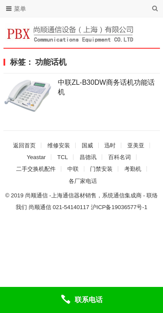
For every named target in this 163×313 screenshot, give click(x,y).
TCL (62, 157)
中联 (73, 169)
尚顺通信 (40, 207)
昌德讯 (88, 157)
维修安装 (58, 145)
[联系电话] (81, 300)
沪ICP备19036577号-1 (119, 207)
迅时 (110, 145)
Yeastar (36, 157)
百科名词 (119, 157)
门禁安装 (101, 169)
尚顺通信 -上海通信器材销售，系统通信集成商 (83, 195)
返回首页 (24, 145)
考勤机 (132, 169)
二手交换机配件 (36, 169)
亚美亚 (135, 145)
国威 (87, 145)
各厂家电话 (83, 181)
